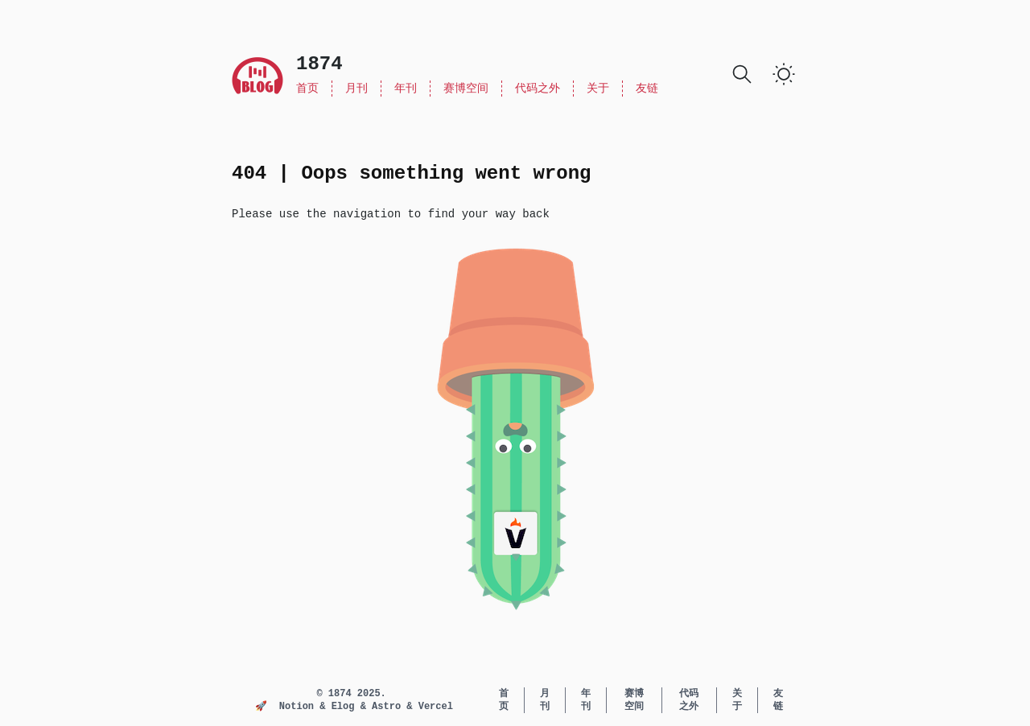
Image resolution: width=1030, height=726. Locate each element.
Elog (346, 706)
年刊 (405, 88)
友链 (647, 88)
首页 (307, 88)
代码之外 (537, 88)
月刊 (356, 88)
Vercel (435, 706)
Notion (299, 706)
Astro (389, 706)
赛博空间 (465, 88)
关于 (598, 88)
